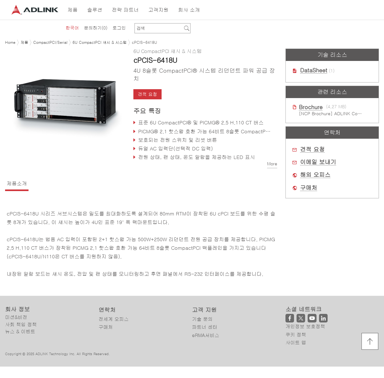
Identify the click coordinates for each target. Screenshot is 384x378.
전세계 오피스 (114, 319)
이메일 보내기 (318, 162)
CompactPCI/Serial (50, 42)
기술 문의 (202, 319)
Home (10, 42)
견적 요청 (147, 94)
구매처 (308, 188)
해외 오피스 (315, 175)
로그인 (119, 28)
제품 (24, 42)
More (272, 164)
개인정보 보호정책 (305, 326)
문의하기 (95, 28)
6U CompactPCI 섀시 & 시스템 (100, 42)
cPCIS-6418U (144, 42)
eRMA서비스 (205, 335)
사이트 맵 (295, 342)
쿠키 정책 (295, 334)
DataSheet (313, 70)
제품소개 (17, 183)
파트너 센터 (204, 327)
